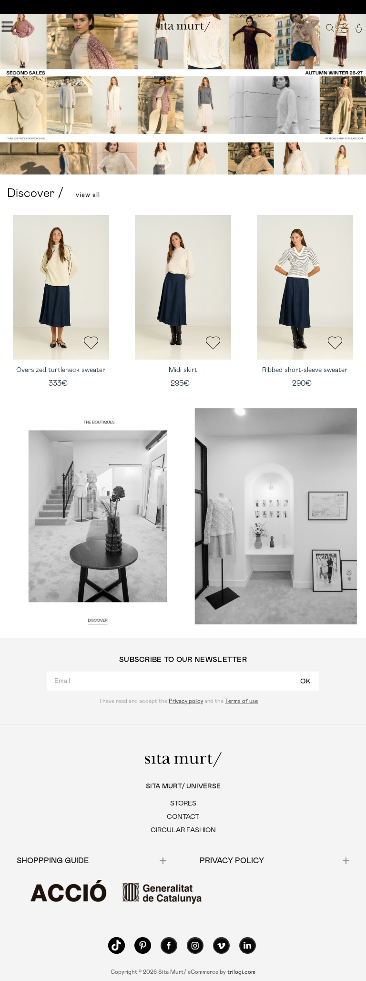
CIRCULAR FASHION (183, 830)
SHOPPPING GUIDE (53, 861)
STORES (183, 803)
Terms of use (241, 701)
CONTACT (183, 817)
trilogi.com (241, 972)
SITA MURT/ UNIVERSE (183, 786)
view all (88, 195)
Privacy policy (186, 701)
